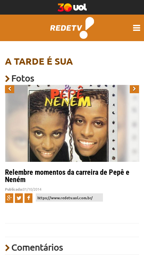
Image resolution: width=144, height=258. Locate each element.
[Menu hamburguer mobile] (137, 27)
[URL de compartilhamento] (69, 197)
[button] (9, 89)
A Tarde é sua (39, 61)
